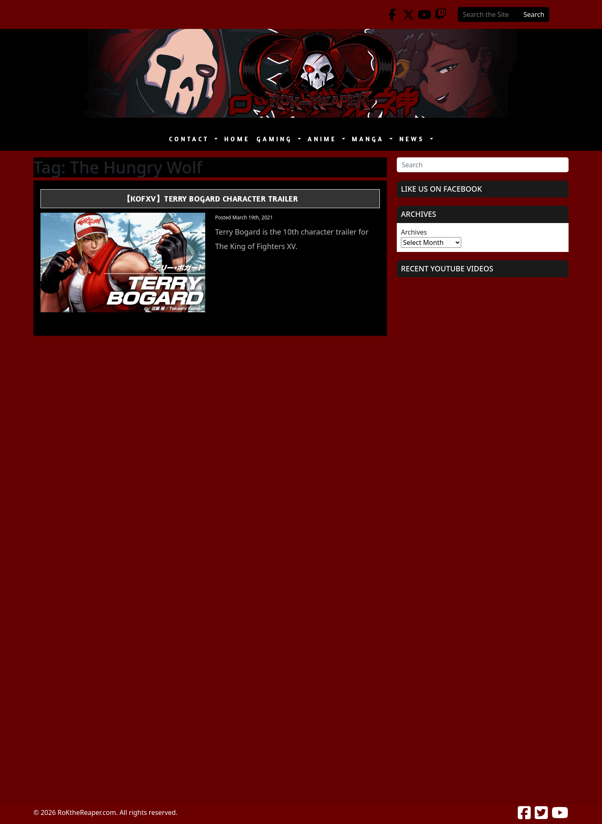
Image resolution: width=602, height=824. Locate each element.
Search (534, 14)
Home (237, 139)
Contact (191, 139)
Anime (324, 139)
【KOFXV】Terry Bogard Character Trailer (210, 198)
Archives (414, 232)
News (413, 139)
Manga (370, 139)
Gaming (276, 139)
